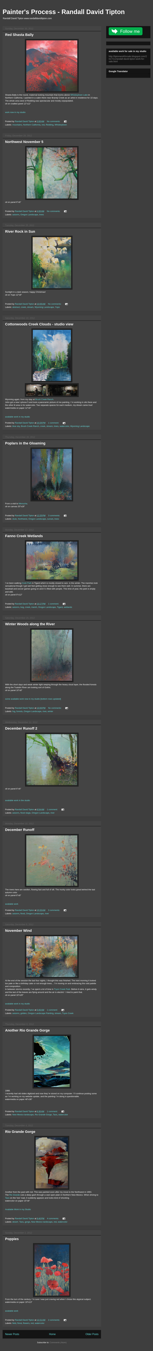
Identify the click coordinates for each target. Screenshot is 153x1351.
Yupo (57, 307)
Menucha (23, 503)
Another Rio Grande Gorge (27, 1030)
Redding (49, 125)
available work (11, 904)
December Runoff (19, 830)
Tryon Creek (67, 1013)
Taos (55, 1114)
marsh (34, 607)
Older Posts (92, 1334)
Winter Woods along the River (30, 624)
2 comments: (54, 1320)
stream (30, 307)
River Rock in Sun (20, 231)
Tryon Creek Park (62, 989)
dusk (14, 519)
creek (23, 307)
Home (52, 1334)
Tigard (60, 607)
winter (50, 711)
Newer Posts (12, 1334)
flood (22, 913)
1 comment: (54, 423)
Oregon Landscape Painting (40, 1013)
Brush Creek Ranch (44, 399)
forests (19, 711)
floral (19, 1323)
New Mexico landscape (23, 1114)
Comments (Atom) (58, 1342)
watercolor (64, 426)
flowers (26, 1323)
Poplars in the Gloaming (25, 443)
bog (22, 607)
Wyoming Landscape (44, 307)
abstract (16, 307)
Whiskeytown (61, 125)
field (14, 1323)
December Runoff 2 (21, 728)
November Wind (18, 931)
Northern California (31, 125)
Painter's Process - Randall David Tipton (64, 11)
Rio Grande (14, 1195)
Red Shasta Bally (19, 35)
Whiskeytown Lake (79, 95)
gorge (27, 1222)
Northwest (22, 519)
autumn (15, 214)
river (45, 711)
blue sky (16, 426)
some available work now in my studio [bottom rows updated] (33, 699)
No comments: (54, 121)
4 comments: (53, 1218)
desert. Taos (18, 1222)
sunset (50, 519)
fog (13, 711)
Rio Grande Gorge (43, 1114)
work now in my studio (15, 112)
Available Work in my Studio (18, 1209)
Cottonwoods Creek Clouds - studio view (39, 324)
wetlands (68, 607)
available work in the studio (17, 800)
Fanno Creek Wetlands (24, 536)
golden (23, 1013)
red (43, 125)
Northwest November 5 (24, 142)
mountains (17, 125)
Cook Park (27, 583)
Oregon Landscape (29, 214)
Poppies (12, 1239)
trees (41, 214)
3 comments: (54, 515)
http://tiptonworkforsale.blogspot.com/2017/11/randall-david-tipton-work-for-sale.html (128, 59)
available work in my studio (17, 417)
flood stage (25, 813)
